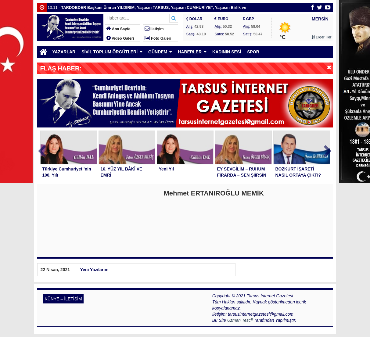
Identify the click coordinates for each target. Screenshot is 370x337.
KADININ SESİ (226, 51)
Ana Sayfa (118, 29)
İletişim (154, 29)
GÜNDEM (157, 51)
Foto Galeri (158, 38)
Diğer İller (321, 37)
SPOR (253, 51)
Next (328, 150)
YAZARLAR (64, 51)
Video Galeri (120, 38)
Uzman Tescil (240, 320)
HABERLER (190, 51)
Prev (42, 150)
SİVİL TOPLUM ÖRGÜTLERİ (109, 51)
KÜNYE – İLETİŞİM (63, 298)
